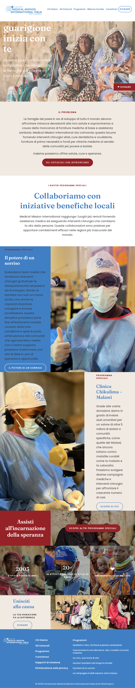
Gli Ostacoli (42, 645)
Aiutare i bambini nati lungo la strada (92, 663)
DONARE (22, 625)
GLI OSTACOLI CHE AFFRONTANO (67, 162)
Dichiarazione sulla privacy (51, 668)
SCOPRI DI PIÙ (109, 506)
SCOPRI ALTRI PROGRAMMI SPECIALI (92, 528)
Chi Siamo (41, 640)
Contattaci (42, 656)
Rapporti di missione (47, 662)
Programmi (42, 651)
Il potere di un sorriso (25, 367)
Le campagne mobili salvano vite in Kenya (95, 673)
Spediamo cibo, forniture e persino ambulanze (97, 645)
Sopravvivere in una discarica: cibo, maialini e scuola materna (101, 651)
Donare (124, 87)
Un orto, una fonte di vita (86, 657)
